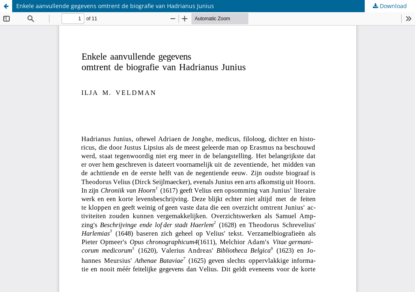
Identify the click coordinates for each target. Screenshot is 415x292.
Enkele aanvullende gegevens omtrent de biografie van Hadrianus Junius (115, 6)
